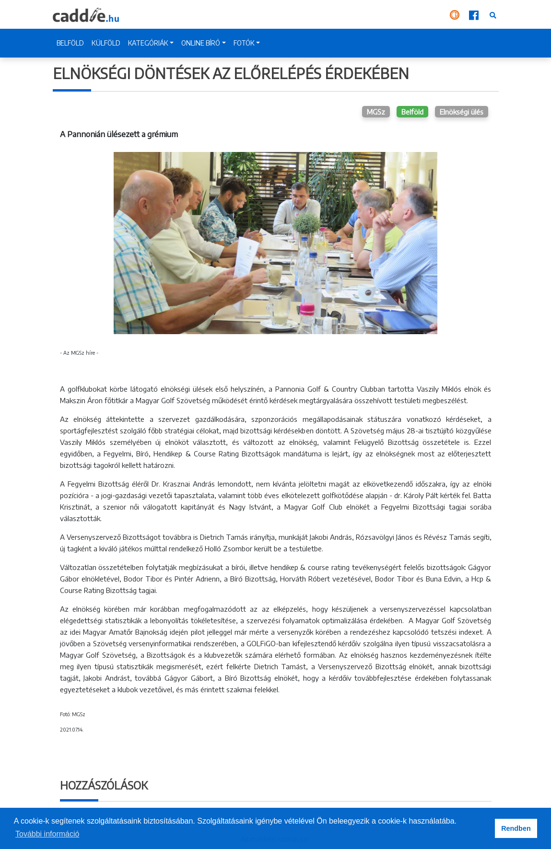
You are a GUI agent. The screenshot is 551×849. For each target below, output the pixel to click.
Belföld (412, 111)
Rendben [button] (516, 828)
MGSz (376, 111)
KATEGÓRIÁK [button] (148, 43)
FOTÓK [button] (244, 43)
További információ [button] (47, 834)
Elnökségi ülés (461, 111)
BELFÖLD (70, 43)
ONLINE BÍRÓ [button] (200, 43)
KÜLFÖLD (106, 43)
